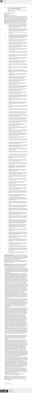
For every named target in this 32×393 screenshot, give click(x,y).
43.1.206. (6, 348)
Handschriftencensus (14, 378)
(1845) (8, 376)
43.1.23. (13, 370)
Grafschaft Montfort (9, 379)
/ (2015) (11, 372)
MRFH (23, 377)
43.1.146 (20, 22)
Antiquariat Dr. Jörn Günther (8, 20)
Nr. (22, 22)
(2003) (18, 371)
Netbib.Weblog (24, 378)
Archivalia (5, 379)
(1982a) (20, 376)
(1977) (14, 376)
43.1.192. (17, 370)
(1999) (16, 377)
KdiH (4, 1)
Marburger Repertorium (20, 378)
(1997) (24, 320)
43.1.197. (24, 22)
